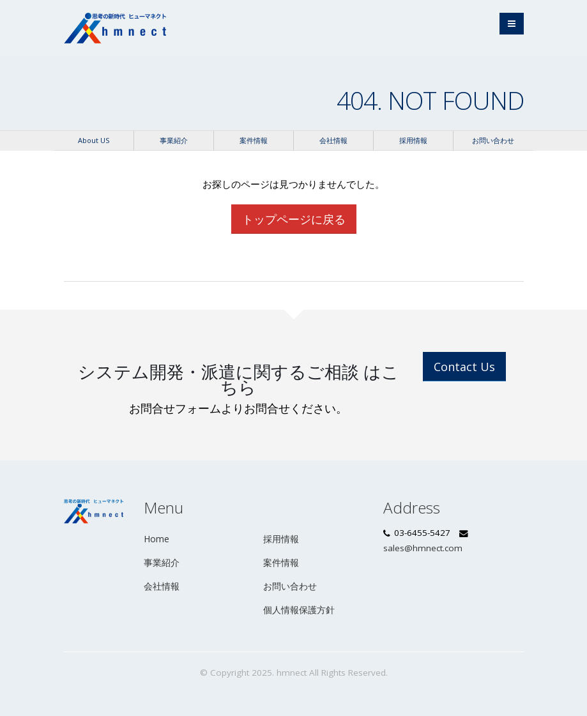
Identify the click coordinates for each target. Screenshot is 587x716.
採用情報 (413, 140)
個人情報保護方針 (299, 610)
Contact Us (464, 366)
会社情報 (333, 140)
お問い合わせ (493, 140)
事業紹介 (174, 140)
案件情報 (254, 140)
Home (156, 539)
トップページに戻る (294, 219)
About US (93, 140)
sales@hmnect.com (422, 548)
